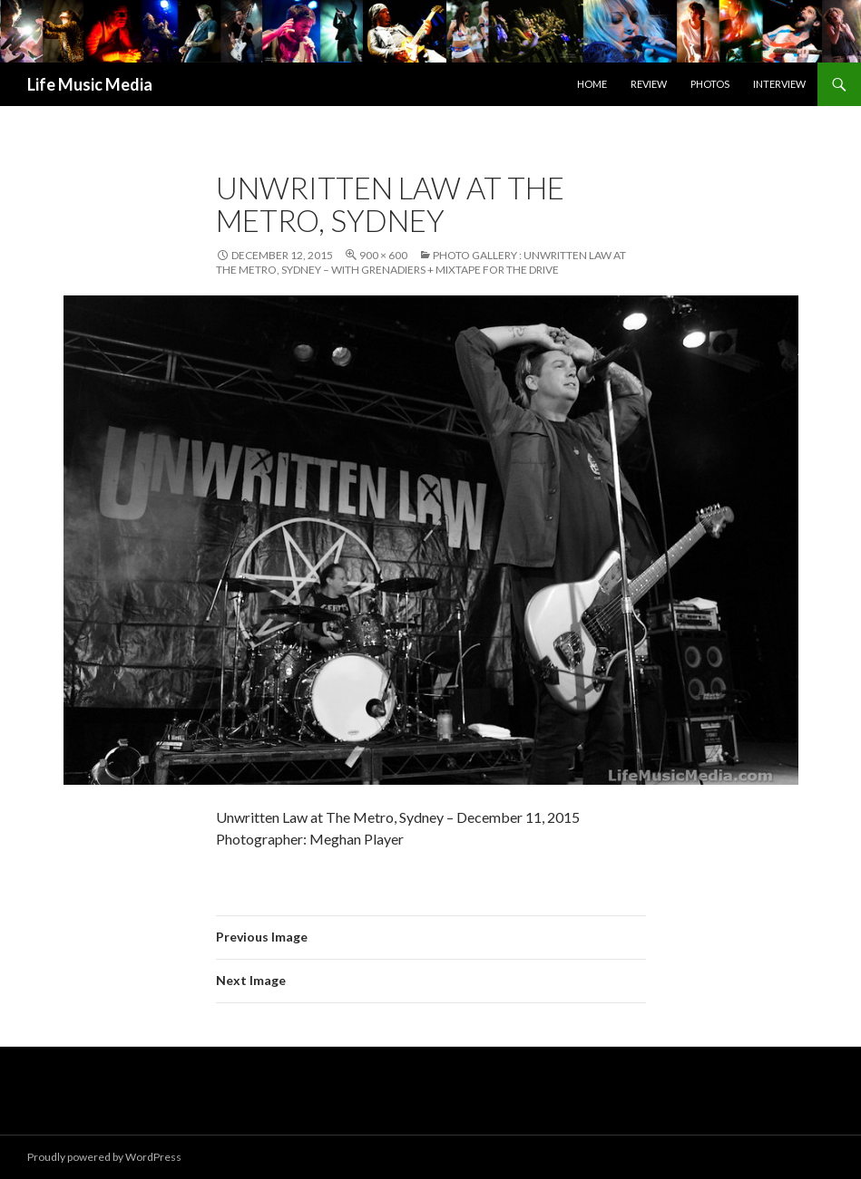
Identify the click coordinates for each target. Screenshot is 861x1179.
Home (592, 84)
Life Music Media (89, 84)
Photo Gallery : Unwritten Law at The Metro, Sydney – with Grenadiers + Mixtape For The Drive (421, 262)
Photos (709, 84)
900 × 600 (383, 255)
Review (649, 84)
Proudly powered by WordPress (104, 1157)
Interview (779, 84)
